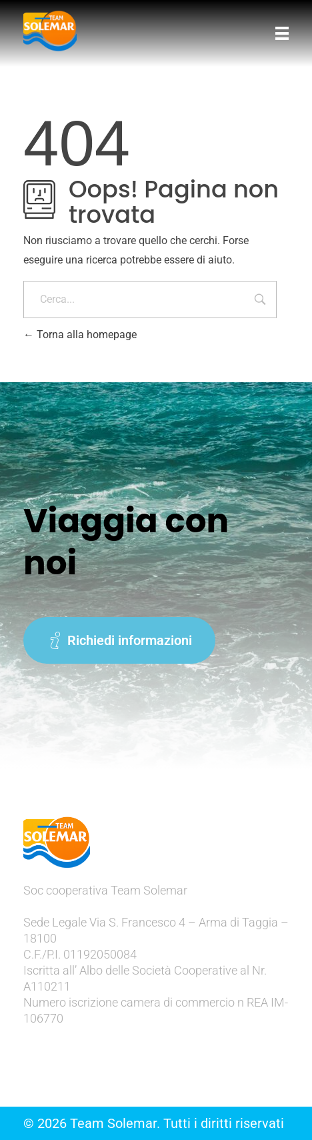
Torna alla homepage (80, 334)
